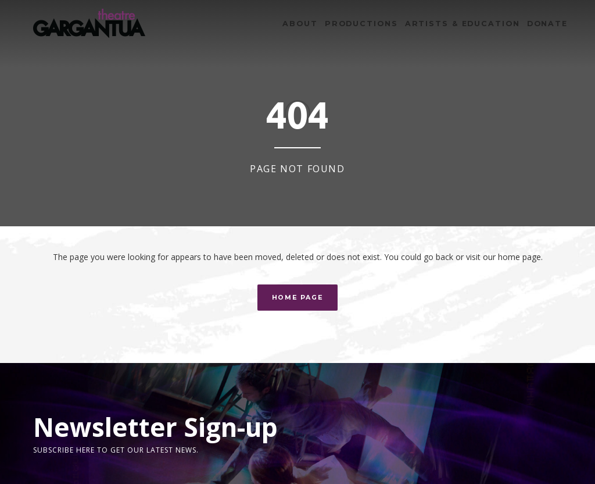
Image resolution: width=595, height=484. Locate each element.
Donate (547, 23)
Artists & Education (462, 23)
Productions (361, 23)
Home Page (298, 297)
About (299, 23)
